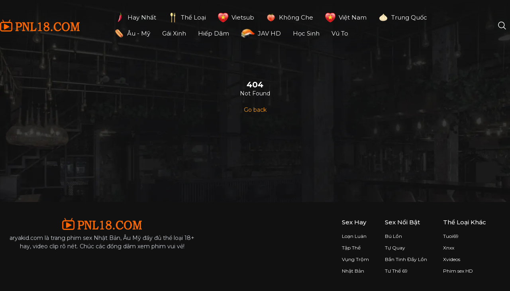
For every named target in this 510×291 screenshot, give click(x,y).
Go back (255, 109)
